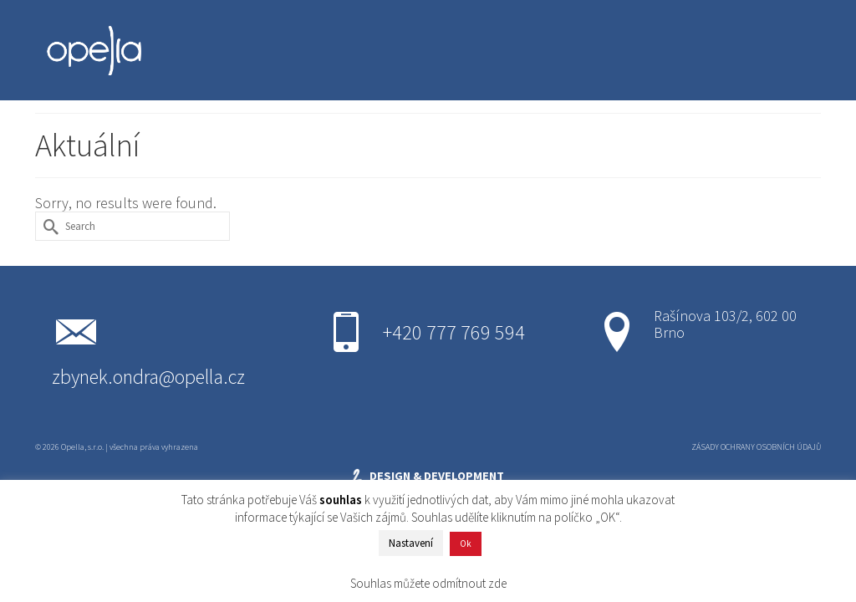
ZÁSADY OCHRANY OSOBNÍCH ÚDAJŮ (756, 446)
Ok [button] (465, 543)
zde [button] (497, 583)
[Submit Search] (47, 226)
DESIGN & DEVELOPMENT (426, 476)
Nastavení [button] (411, 543)
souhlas (340, 500)
